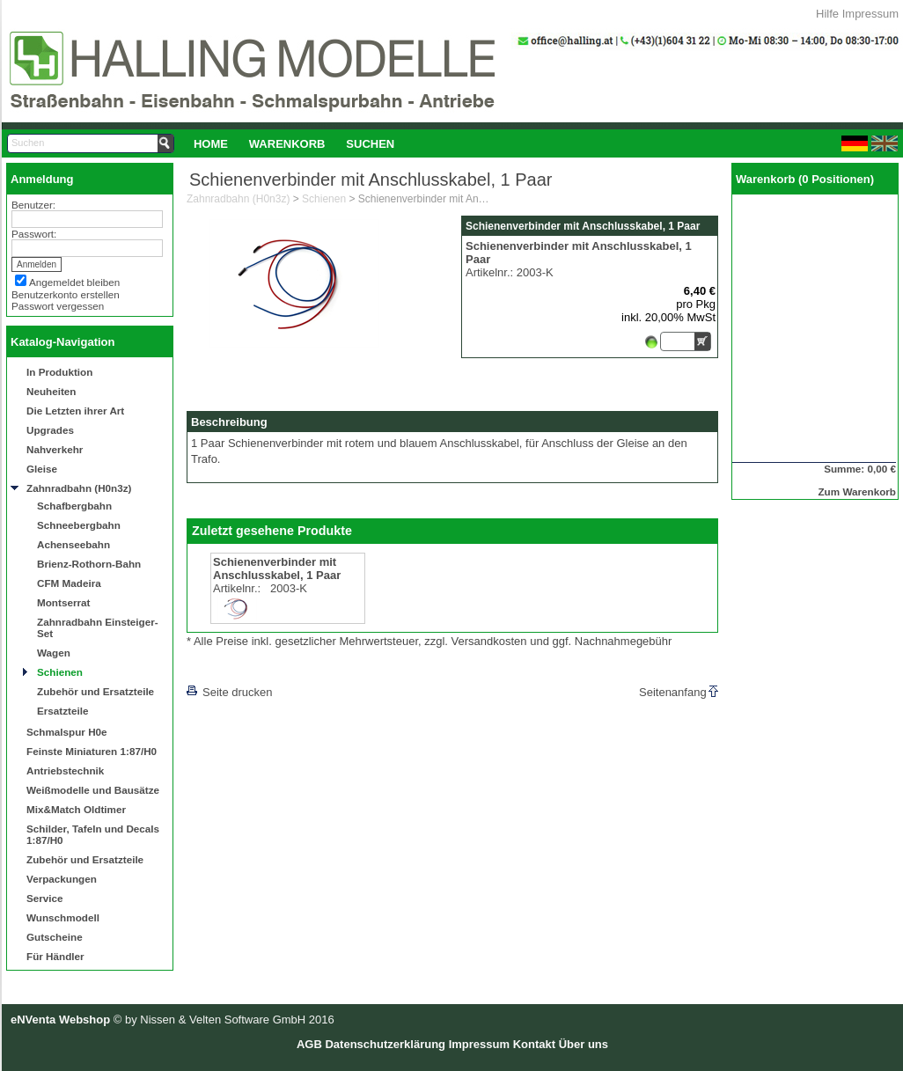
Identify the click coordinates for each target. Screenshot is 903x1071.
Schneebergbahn (79, 525)
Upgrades (50, 430)
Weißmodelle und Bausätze (92, 790)
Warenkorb (287, 143)
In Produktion (59, 372)
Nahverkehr (54, 449)
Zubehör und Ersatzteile (95, 691)
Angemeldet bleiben (74, 282)
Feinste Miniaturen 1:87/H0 (91, 751)
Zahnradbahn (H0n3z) (78, 488)
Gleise (41, 468)
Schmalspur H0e (66, 731)
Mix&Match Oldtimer (76, 809)
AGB (309, 1044)
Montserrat (63, 602)
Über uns (583, 1044)
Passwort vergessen (57, 306)
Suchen (370, 143)
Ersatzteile (62, 710)
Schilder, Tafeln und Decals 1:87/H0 (92, 834)
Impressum (870, 13)
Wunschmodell (62, 917)
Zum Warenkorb (857, 491)
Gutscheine (54, 937)
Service (44, 898)
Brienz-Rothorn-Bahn (89, 563)
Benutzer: (33, 204)
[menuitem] (211, 143)
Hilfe (827, 13)
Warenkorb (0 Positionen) (805, 179)
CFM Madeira (69, 583)
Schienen (60, 672)
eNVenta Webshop (60, 1019)
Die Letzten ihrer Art (75, 410)
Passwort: (33, 233)
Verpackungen (61, 878)
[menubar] (294, 143)
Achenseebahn (73, 544)
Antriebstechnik (65, 770)
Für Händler (55, 956)
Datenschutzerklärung (385, 1044)
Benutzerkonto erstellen (65, 294)
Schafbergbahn (74, 505)
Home (211, 143)
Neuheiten (51, 391)
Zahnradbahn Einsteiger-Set (97, 627)
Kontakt (534, 1044)
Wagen (53, 652)
